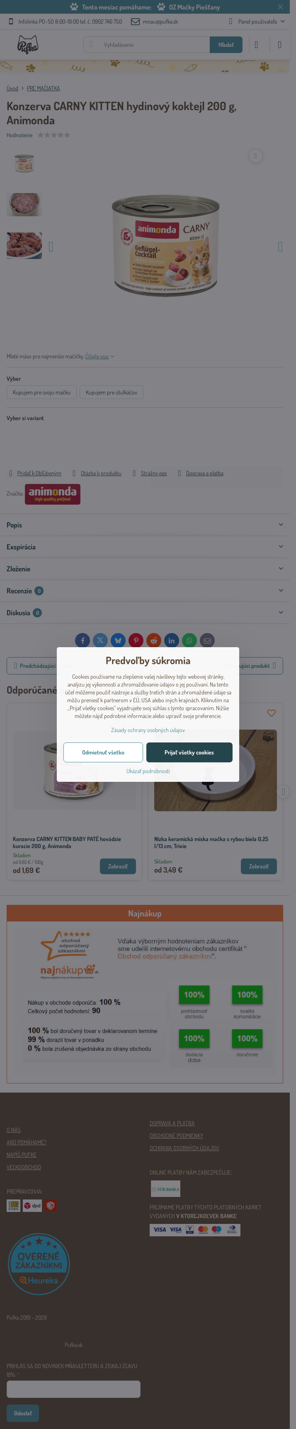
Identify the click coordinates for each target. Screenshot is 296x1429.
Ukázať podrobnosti (148, 770)
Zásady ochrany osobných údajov (148, 729)
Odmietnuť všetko (103, 752)
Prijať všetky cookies (189, 752)
